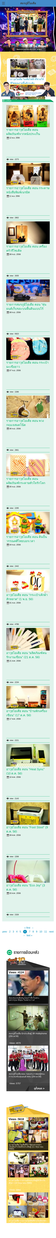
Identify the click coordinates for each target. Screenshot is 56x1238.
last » (29, 935)
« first (27, 927)
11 (45, 931)
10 (40, 931)
